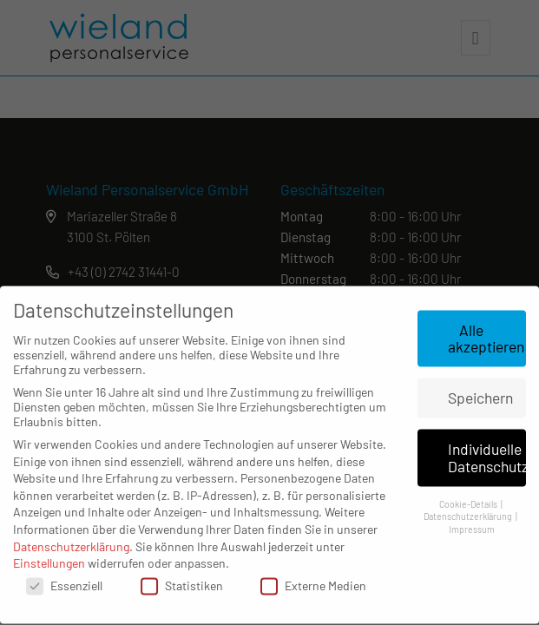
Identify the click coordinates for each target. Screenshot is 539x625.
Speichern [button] (480, 388)
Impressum (472, 520)
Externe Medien (313, 576)
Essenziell (64, 576)
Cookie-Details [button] (469, 494)
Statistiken (182, 576)
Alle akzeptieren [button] (486, 329)
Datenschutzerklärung (71, 537)
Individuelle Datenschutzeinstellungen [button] (487, 449)
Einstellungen (49, 554)
